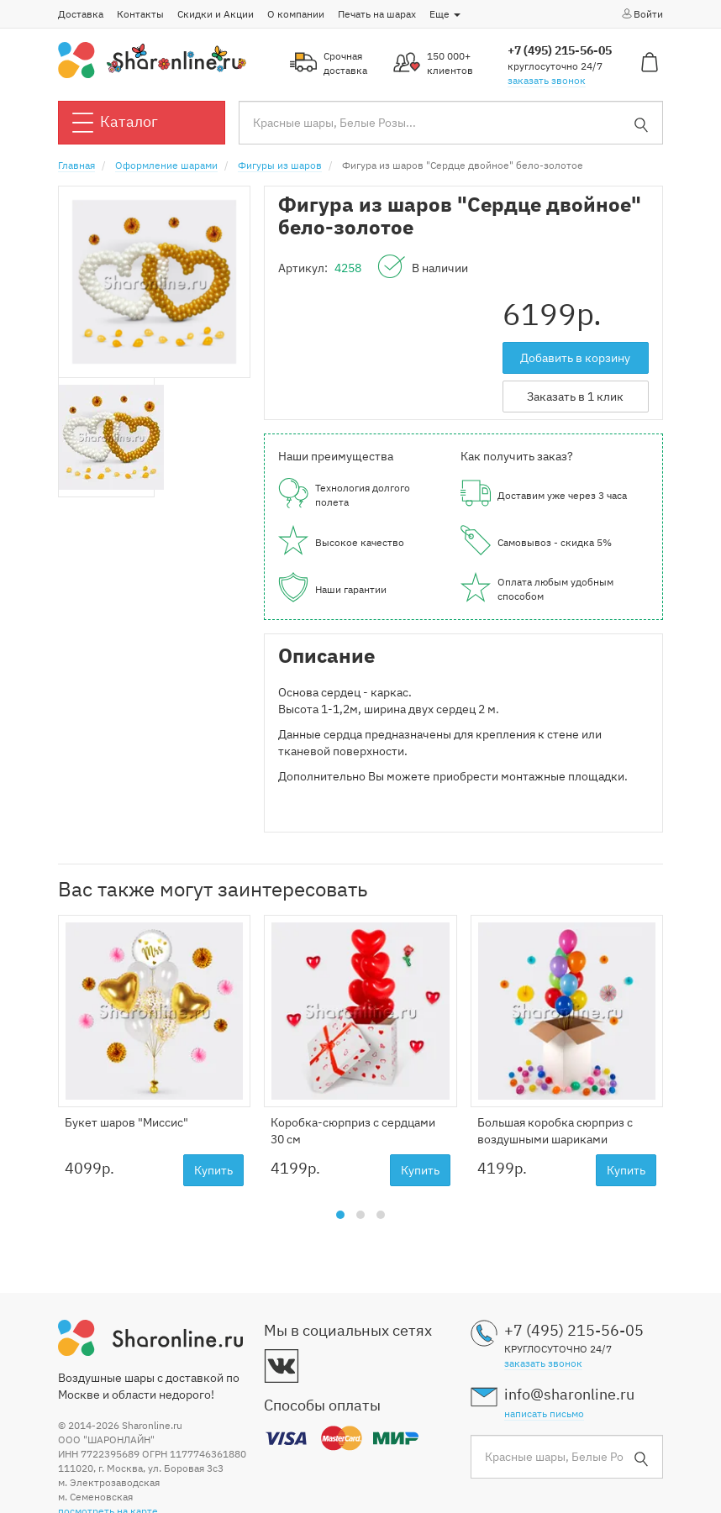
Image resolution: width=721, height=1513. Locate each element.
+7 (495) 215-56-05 (560, 50)
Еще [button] (444, 14)
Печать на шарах (377, 14)
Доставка (80, 14)
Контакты (140, 14)
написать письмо (544, 1413)
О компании (295, 14)
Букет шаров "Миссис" (126, 1122)
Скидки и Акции (215, 14)
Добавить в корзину (575, 357)
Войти (641, 13)
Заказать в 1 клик (575, 396)
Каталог (115, 122)
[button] (340, 1214)
